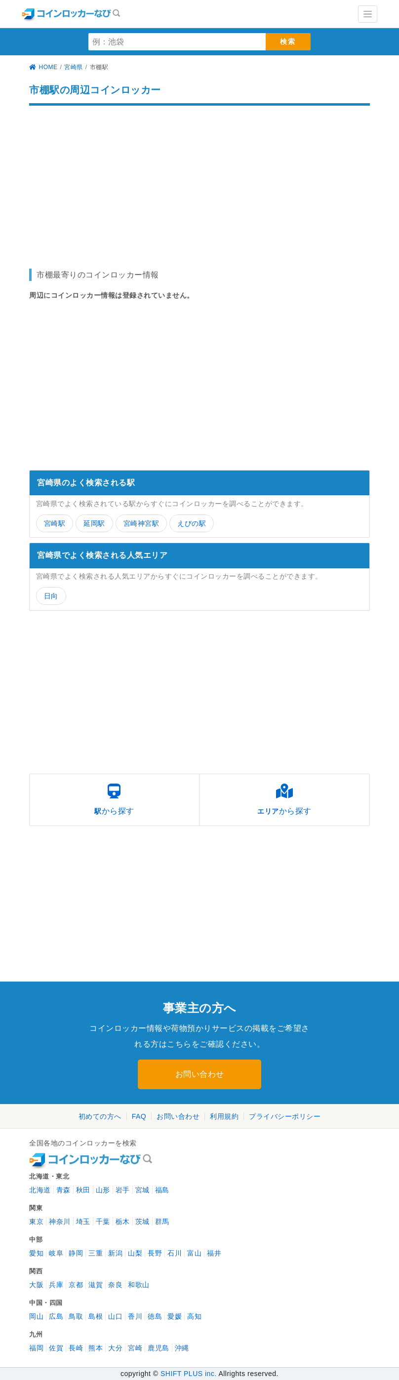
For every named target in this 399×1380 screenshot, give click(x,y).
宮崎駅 (55, 523)
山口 (115, 1316)
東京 (36, 1221)
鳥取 (76, 1316)
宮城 (142, 1190)
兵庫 (56, 1285)
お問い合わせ (199, 1074)
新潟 (115, 1253)
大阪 (36, 1285)
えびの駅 (191, 523)
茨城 (142, 1221)
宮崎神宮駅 (141, 523)
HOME (43, 67)
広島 (56, 1316)
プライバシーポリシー (284, 1116)
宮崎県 (73, 67)
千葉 (103, 1221)
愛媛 (174, 1316)
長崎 (76, 1348)
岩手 (123, 1190)
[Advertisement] (199, 182)
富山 (194, 1253)
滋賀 (95, 1285)
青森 (63, 1190)
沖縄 (182, 1348)
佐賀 (56, 1348)
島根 (95, 1316)
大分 (115, 1348)
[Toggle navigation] (367, 14)
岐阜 (56, 1253)
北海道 (40, 1190)
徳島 (155, 1316)
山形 (103, 1190)
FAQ (139, 1116)
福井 (214, 1253)
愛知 (36, 1253)
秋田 (83, 1190)
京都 (76, 1285)
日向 (51, 596)
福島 (162, 1190)
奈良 (115, 1285)
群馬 (162, 1221)
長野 (155, 1253)
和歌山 (139, 1285)
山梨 (135, 1253)
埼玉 (83, 1221)
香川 (135, 1316)
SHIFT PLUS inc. (188, 1374)
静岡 (76, 1253)
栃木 (123, 1221)
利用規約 (224, 1116)
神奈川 (60, 1221)
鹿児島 (158, 1348)
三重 (95, 1253)
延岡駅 (94, 523)
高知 (194, 1316)
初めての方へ (100, 1116)
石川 (174, 1253)
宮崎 (135, 1348)
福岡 (36, 1348)
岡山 (36, 1316)
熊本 (95, 1348)
